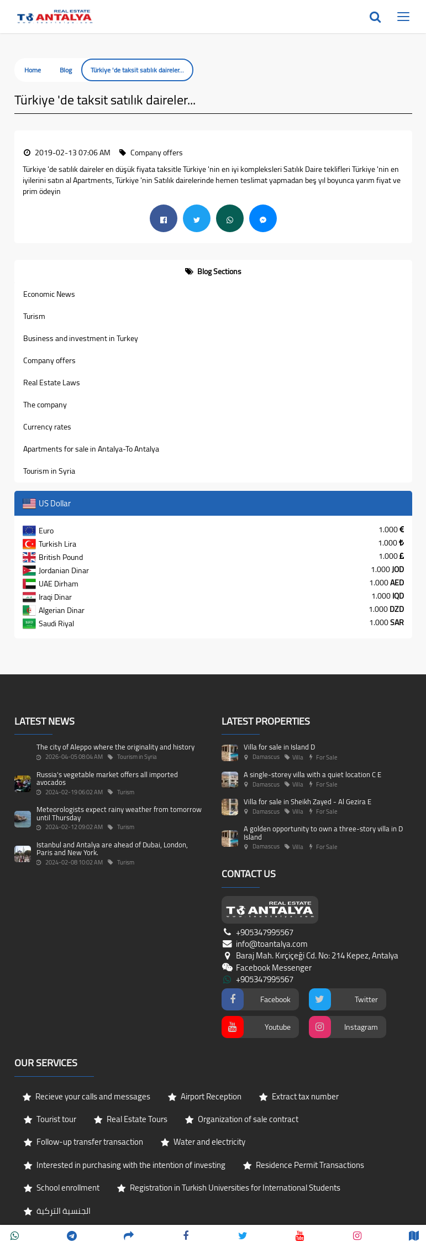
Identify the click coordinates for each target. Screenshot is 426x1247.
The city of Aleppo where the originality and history (115, 746)
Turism (34, 316)
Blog (66, 70)
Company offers (49, 360)
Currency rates (47, 427)
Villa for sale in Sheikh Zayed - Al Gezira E (307, 801)
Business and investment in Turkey (80, 338)
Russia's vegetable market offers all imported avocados (107, 778)
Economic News (49, 294)
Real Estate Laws (51, 382)
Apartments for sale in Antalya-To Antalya (91, 449)
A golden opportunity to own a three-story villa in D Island (323, 832)
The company (45, 404)
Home (32, 70)
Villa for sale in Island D (279, 746)
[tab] (213, 271)
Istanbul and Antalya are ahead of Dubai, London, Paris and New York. (112, 848)
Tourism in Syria (49, 471)
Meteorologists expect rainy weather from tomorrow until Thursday (119, 813)
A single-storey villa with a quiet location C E (312, 774)
